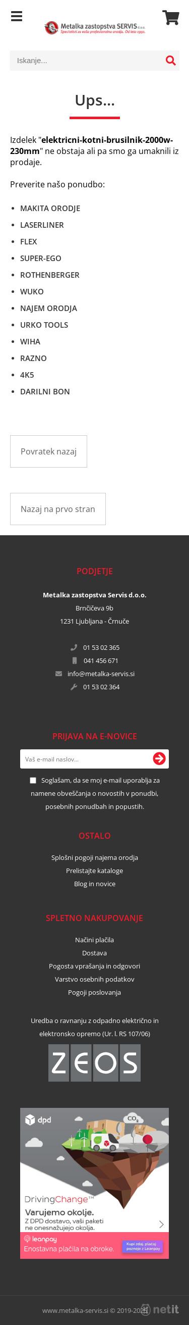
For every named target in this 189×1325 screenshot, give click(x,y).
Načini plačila (94, 939)
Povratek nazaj (49, 451)
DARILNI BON (45, 391)
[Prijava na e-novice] (159, 759)
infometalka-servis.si (101, 673)
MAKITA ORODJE (50, 208)
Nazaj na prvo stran (58, 509)
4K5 (27, 375)
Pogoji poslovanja (94, 992)
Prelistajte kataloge (94, 870)
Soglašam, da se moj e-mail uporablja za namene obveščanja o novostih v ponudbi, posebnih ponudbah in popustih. (95, 793)
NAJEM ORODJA (48, 308)
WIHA (30, 341)
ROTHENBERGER (50, 275)
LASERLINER (42, 225)
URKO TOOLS (44, 325)
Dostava (94, 952)
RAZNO (33, 358)
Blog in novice (94, 883)
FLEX (28, 241)
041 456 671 (101, 660)
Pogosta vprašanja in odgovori (94, 966)
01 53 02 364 (101, 686)
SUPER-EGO (40, 258)
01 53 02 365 (101, 647)
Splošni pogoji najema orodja (94, 857)
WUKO (32, 291)
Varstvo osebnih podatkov (95, 979)
